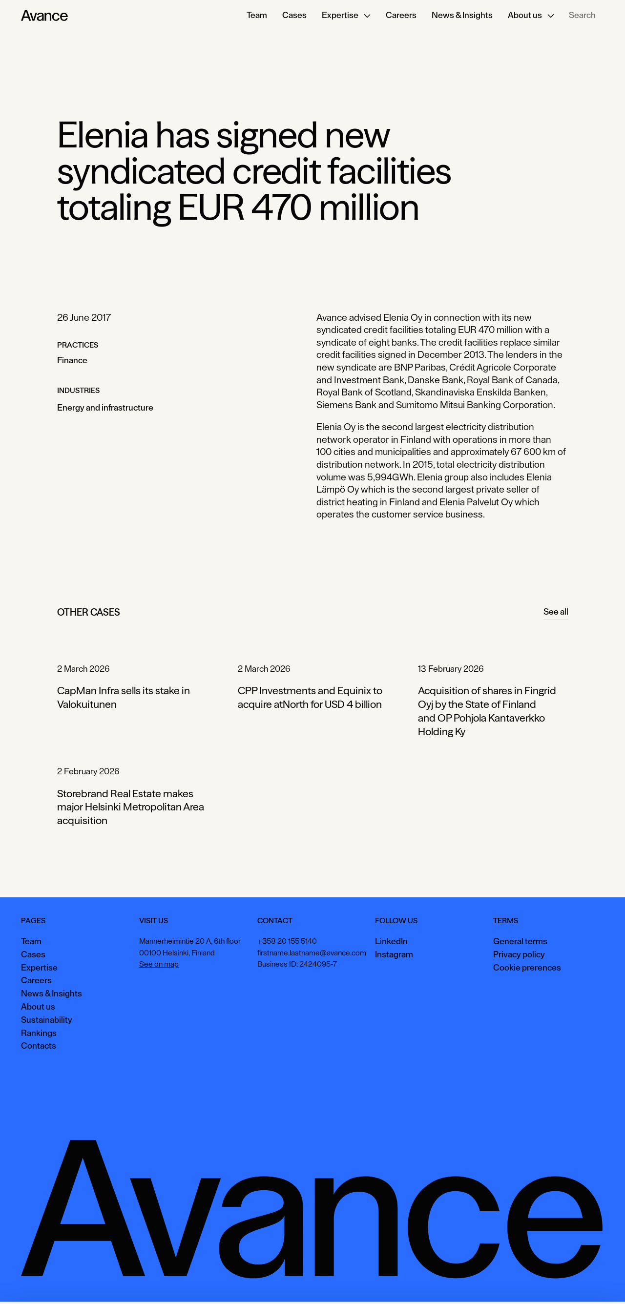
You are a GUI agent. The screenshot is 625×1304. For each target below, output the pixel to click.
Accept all (451, 1281)
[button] (346, 15)
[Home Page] (44, 15)
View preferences (513, 1281)
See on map (159, 964)
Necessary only (583, 1281)
